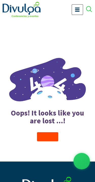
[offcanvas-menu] (91, 10)
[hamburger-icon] (77, 9)
